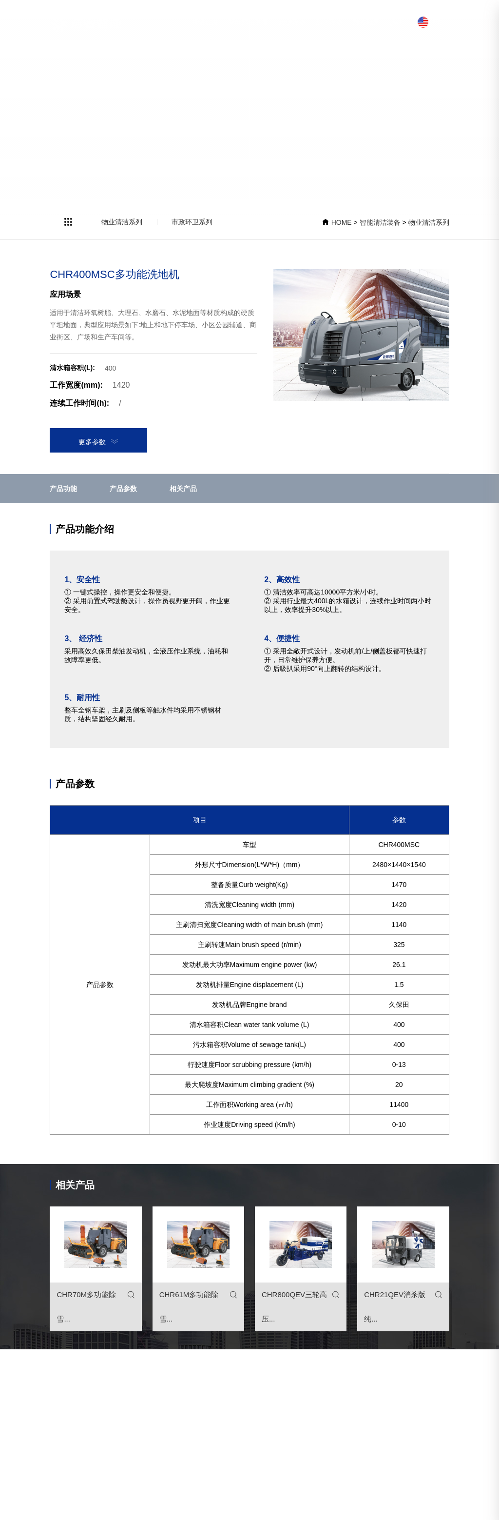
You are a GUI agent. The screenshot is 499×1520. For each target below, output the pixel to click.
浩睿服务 (366, 22)
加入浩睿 (329, 22)
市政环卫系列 (192, 222)
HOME (341, 222)
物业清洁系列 (121, 222)
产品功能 (63, 489)
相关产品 (183, 489)
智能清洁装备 (248, 22)
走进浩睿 (292, 22)
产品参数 (123, 489)
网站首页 (204, 22)
